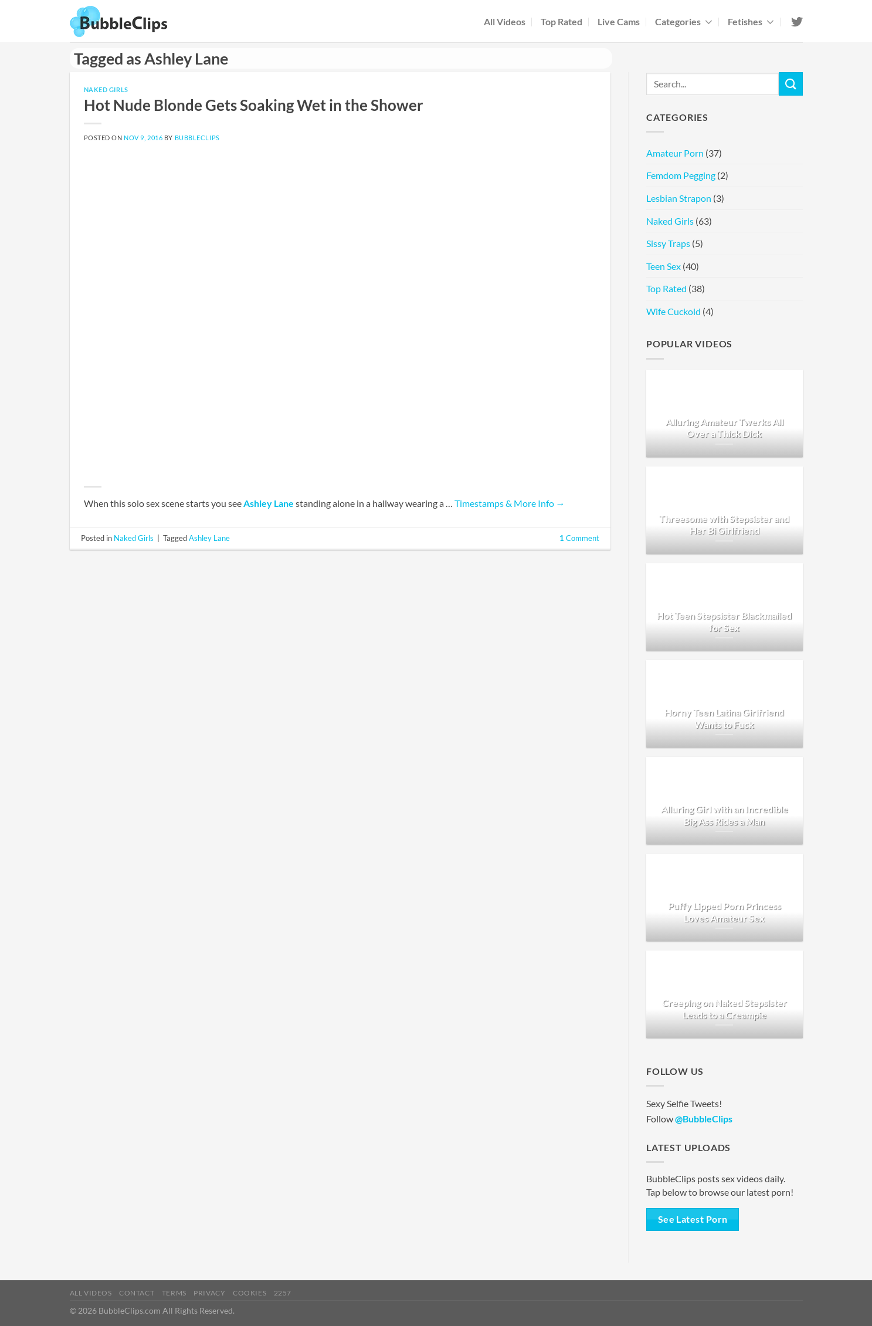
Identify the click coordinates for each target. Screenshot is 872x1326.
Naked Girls (106, 89)
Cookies (249, 1292)
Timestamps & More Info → (509, 503)
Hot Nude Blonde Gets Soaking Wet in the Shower (253, 105)
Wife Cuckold (673, 311)
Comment (579, 538)
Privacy (209, 1292)
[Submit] (790, 83)
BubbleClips (197, 137)
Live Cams (619, 21)
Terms (174, 1292)
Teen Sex (663, 266)
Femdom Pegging (680, 175)
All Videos (504, 21)
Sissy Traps (668, 243)
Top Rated (561, 21)
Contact (136, 1292)
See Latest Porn (693, 1219)
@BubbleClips (703, 1118)
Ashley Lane (268, 503)
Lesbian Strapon (678, 198)
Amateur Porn (675, 152)
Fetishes (751, 21)
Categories (683, 21)
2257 (282, 1292)
